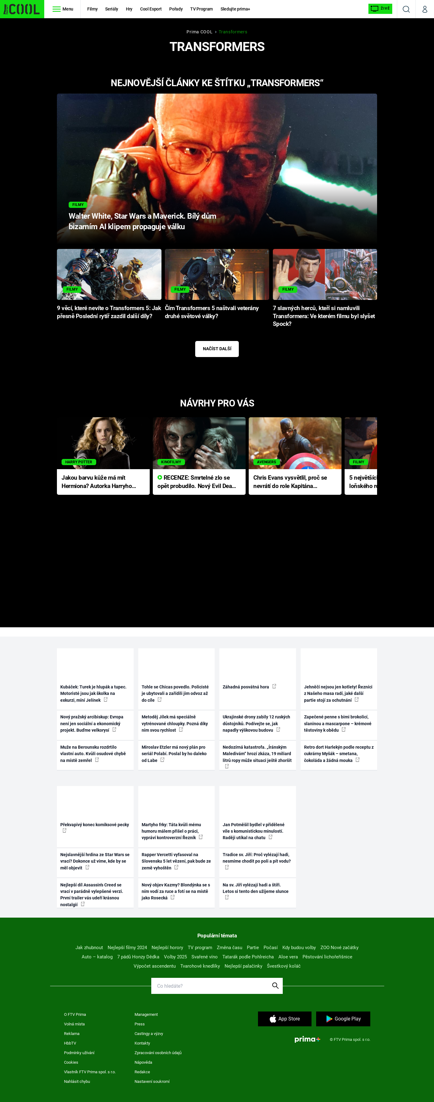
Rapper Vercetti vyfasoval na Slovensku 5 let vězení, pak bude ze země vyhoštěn (176, 861)
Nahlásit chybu (77, 1081)
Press (140, 1024)
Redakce (142, 1072)
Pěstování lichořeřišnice (327, 957)
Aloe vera (288, 957)
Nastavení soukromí (152, 1081)
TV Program (201, 8)
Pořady (176, 8)
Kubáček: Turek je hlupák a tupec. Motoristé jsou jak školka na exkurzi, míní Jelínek (93, 693)
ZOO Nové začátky (339, 947)
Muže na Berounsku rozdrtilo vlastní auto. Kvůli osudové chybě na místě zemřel (93, 754)
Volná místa (74, 1024)
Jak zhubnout (89, 947)
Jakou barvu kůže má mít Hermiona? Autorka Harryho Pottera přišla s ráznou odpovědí (97, 482)
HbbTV (70, 1043)
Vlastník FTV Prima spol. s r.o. (90, 1072)
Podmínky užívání (79, 1052)
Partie (253, 947)
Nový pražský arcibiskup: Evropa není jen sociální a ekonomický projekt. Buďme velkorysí (91, 723)
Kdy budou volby (299, 947)
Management (146, 1014)
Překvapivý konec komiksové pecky (94, 827)
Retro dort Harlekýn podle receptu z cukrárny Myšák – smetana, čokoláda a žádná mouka (339, 754)
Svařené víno (204, 957)
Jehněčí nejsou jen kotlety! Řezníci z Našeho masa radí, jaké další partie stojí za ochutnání (338, 693)
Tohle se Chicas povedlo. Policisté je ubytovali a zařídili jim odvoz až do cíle (175, 693)
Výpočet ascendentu (155, 966)
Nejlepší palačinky (243, 966)
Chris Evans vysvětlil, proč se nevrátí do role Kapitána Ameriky (290, 482)
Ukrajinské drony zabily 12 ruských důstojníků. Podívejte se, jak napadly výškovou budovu (256, 723)
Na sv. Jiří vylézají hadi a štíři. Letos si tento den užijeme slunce (256, 891)
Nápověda (143, 1062)
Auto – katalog (97, 957)
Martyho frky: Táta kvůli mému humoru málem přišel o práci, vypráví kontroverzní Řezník (172, 831)
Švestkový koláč (284, 966)
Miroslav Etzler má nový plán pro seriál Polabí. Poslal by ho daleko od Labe (174, 754)
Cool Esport (150, 8)
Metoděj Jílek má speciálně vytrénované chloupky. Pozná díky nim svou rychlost (175, 723)
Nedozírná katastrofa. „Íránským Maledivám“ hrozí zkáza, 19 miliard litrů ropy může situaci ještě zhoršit (257, 756)
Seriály (111, 8)
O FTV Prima (75, 1014)
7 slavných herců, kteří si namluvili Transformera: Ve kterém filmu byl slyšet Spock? (324, 316)
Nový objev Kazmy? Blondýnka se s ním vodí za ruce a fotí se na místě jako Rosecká (176, 891)
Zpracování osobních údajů (158, 1052)
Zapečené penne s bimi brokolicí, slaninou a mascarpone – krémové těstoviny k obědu (338, 723)
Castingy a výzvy (149, 1033)
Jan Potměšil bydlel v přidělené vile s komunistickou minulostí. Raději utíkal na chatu (254, 831)
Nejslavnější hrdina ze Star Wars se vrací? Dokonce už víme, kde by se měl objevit (95, 861)
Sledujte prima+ (235, 8)
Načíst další (217, 348)
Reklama (71, 1033)
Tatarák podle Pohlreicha (248, 957)
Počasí (271, 947)
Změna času (229, 947)
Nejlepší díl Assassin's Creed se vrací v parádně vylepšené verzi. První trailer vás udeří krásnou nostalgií (91, 894)
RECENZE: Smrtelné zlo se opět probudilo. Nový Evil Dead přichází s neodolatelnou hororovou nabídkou (196, 482)
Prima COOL (200, 31)
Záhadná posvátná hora (249, 686)
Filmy (92, 8)
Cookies (71, 1062)
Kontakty (142, 1043)
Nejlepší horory (167, 947)
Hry (129, 8)
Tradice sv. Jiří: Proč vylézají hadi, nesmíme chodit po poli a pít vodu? (257, 860)
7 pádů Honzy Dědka (138, 957)
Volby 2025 (175, 957)
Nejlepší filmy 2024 (127, 947)
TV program (200, 947)
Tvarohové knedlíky (200, 966)
